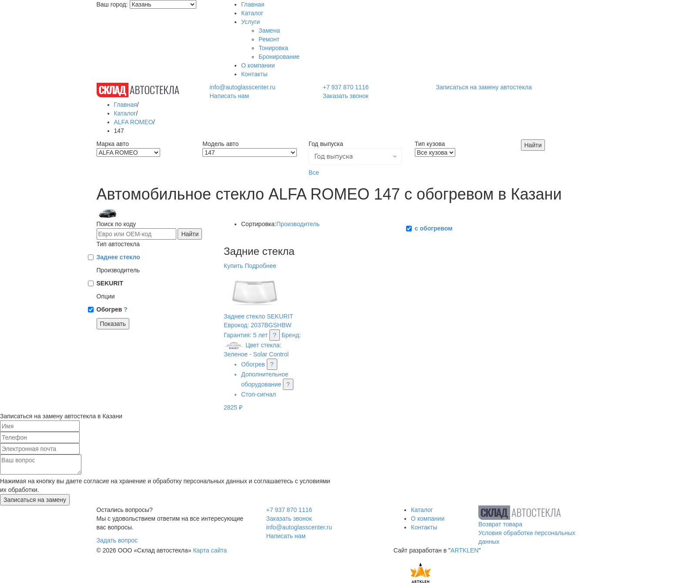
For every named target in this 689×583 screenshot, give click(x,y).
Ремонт (269, 39)
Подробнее (260, 265)
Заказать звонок (345, 95)
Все (314, 172)
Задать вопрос (117, 540)
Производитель (298, 223)
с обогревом (434, 228)
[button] (355, 156)
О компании (258, 65)
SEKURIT (110, 283)
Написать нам (229, 95)
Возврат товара (500, 524)
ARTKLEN (464, 550)
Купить (233, 265)
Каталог (252, 13)
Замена (269, 30)
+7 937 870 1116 (346, 87)
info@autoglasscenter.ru (242, 87)
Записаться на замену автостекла (484, 87)
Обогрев (112, 309)
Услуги (250, 21)
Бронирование (279, 56)
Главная (252, 4)
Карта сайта (210, 550)
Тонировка (273, 47)
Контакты (254, 74)
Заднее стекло (118, 257)
